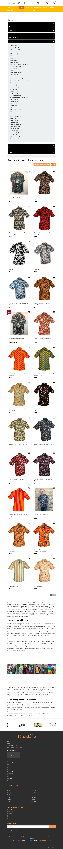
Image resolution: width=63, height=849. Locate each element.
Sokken (14, 120)
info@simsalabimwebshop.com (16, 747)
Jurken (13, 89)
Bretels (13, 60)
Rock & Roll (37, 12)
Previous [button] (7, 725)
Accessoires (15, 50)
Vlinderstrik (14, 139)
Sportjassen (15, 126)
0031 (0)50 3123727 (13, 745)
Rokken (14, 114)
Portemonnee (15, 108)
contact (39, 713)
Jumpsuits (14, 87)
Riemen (13, 112)
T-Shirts (14, 135)
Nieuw (9, 12)
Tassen (14, 130)
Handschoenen (15, 52)
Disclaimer (41, 836)
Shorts (13, 118)
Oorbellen (14, 93)
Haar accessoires (16, 72)
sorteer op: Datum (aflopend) (42, 164)
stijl (31, 27)
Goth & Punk (28, 12)
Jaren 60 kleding (11, 811)
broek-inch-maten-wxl (31, 38)
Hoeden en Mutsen (17, 79)
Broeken (14, 62)
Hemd (13, 76)
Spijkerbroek (15, 124)
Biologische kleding (11, 816)
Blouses (14, 56)
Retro (21, 12)
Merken (52, 12)
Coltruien (14, 68)
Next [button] (56, 725)
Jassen (13, 83)
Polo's (13, 106)
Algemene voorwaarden (18, 836)
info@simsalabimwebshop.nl (51, 2)
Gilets (13, 70)
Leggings (14, 91)
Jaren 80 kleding (10, 815)
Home (10, 156)
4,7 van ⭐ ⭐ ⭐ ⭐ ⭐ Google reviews (12, 2)
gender (31, 23)
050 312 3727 (41, 2)
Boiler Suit (14, 58)
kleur (31, 145)
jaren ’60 (11, 628)
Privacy (34, 836)
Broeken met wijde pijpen (19, 64)
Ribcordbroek (15, 110)
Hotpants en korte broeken (19, 81)
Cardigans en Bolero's (17, 66)
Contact (10, 836)
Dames (8, 767)
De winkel (10, 15)
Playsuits (14, 103)
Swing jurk (14, 128)
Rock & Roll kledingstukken (35, 694)
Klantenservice (51, 836)
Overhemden (15, 95)
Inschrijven (52, 826)
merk (31, 30)
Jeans (13, 85)
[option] (15, 725)
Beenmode (15, 54)
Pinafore (14, 101)
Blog (8, 818)
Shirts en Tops (15, 116)
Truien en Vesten (16, 132)
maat (31, 34)
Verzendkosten (31, 838)
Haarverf (14, 74)
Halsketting (15, 47)
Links (37, 836)
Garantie (45, 836)
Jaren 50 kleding (10, 809)
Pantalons (14, 99)
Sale (34, 15)
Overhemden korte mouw (19, 97)
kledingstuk (31, 41)
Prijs (31, 149)
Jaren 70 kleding (10, 813)
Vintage (45, 12)
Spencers (14, 122)
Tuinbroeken (15, 137)
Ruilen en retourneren (27, 836)
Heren (8, 766)
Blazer (13, 45)
